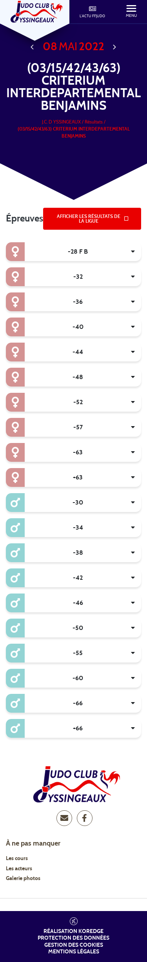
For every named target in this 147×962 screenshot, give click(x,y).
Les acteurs (19, 868)
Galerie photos (23, 878)
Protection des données (73, 938)
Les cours (17, 858)
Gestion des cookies (73, 945)
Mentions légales (73, 952)
